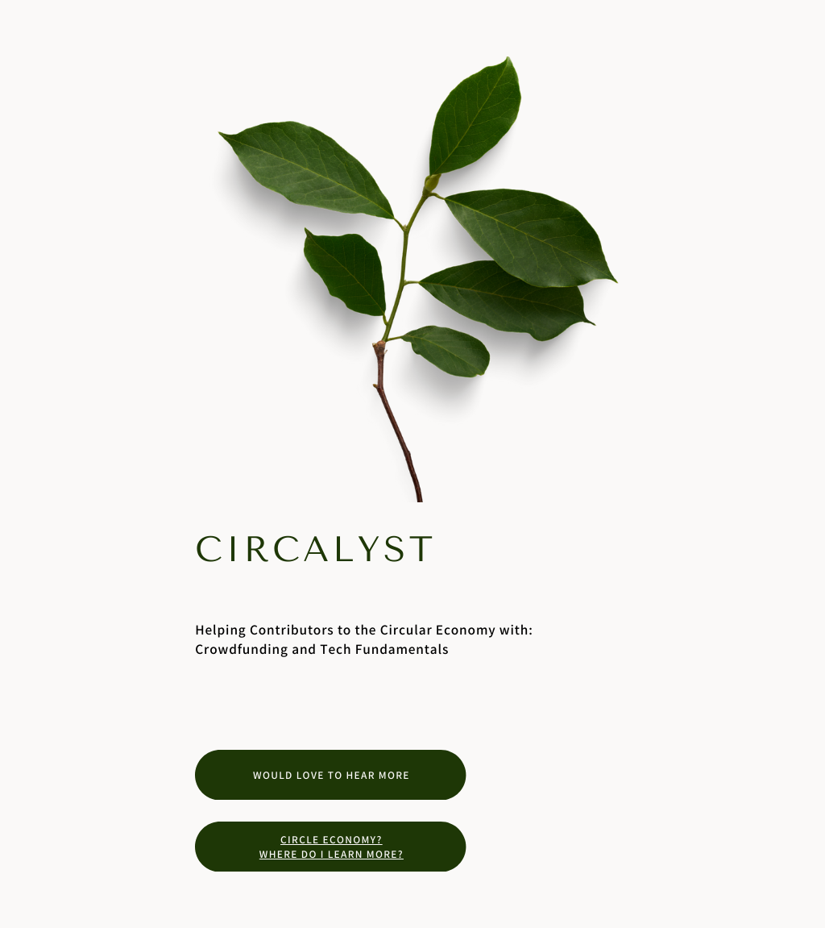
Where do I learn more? (331, 854)
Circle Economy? (331, 839)
